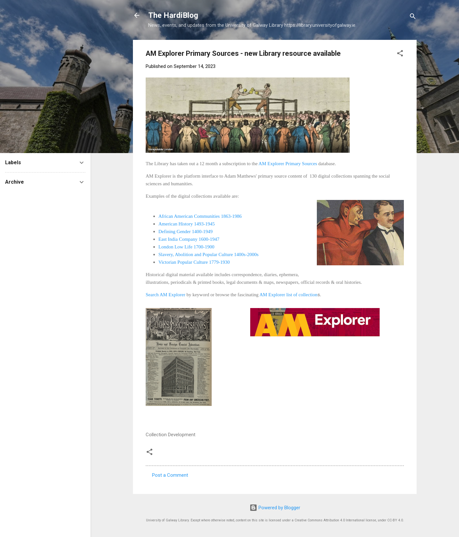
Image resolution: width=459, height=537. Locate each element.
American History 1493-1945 (186, 223)
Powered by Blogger (275, 508)
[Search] (413, 17)
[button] (400, 54)
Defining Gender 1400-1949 (185, 231)
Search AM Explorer (166, 294)
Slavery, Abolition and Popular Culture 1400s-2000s (208, 254)
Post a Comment (170, 475)
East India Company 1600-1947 (188, 239)
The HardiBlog (173, 15)
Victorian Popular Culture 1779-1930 (194, 262)
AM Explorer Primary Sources (288, 163)
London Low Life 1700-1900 (186, 246)
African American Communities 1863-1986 (200, 216)
